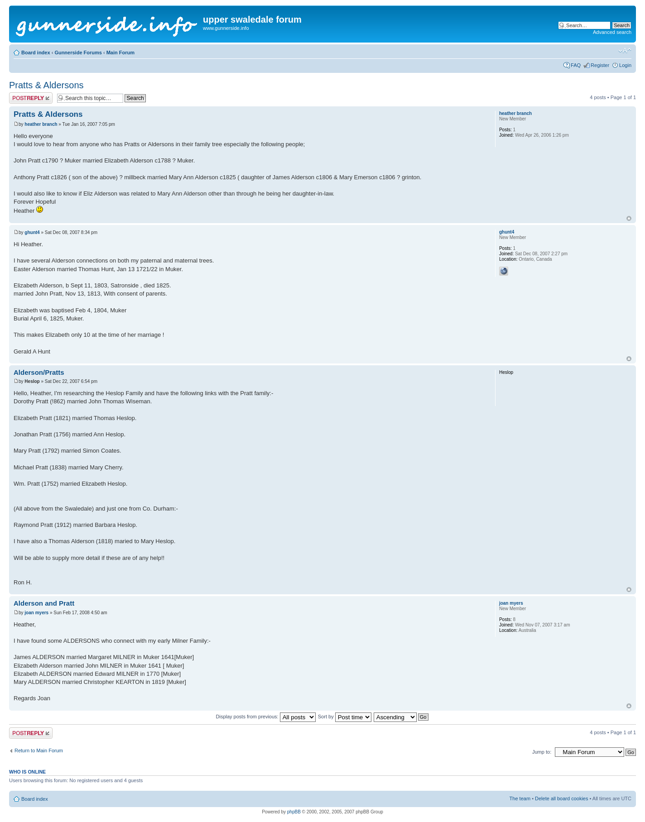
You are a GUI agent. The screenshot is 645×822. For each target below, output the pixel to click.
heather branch (40, 124)
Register (600, 65)
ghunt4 (31, 232)
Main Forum (120, 52)
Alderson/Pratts (39, 372)
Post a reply (31, 98)
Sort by (344, 716)
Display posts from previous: (266, 716)
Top (628, 218)
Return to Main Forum (38, 750)
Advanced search (612, 32)
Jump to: (541, 752)
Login (625, 65)
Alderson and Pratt (44, 603)
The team (520, 798)
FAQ (576, 65)
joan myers (36, 612)
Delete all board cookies (561, 798)
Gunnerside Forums (78, 52)
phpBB (294, 811)
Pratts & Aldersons (46, 85)
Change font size (624, 51)
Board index (35, 52)
